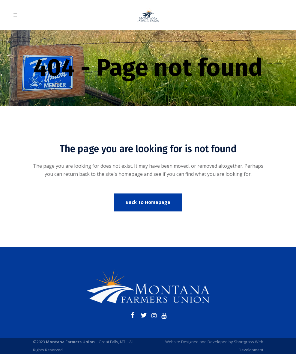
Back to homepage (148, 202)
